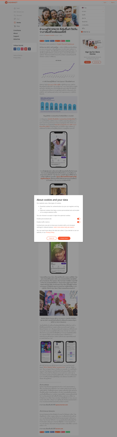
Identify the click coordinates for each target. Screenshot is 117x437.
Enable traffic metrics (43, 222)
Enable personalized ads (44, 219)
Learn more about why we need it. (64, 227)
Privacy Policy (50, 232)
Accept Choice (64, 238)
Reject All (51, 238)
